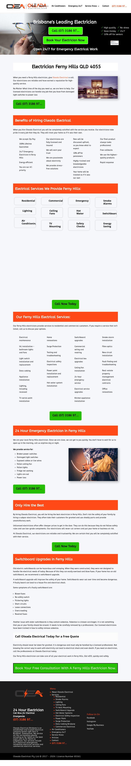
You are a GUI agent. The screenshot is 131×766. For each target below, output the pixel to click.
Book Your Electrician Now (65, 40)
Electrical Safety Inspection (68, 716)
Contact (105, 7)
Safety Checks (80, 225)
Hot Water (80, 212)
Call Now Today (65, 304)
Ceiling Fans (53, 212)
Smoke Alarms (107, 202)
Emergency (82, 200)
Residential (28, 200)
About (33, 7)
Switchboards (110, 213)
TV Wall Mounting (63, 707)
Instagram (91, 721)
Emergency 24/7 (75, 7)
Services (42, 7)
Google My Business (95, 725)
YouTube (90, 729)
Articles (55, 738)
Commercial (56, 200)
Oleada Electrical (60, 77)
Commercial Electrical (65, 727)
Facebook (91, 718)
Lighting (27, 210)
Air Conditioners (58, 7)
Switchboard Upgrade (65, 710)
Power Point (61, 718)
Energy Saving (107, 225)
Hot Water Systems (64, 713)
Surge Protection (63, 721)
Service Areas (91, 7)
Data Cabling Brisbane (65, 724)
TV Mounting (55, 225)
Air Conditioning (29, 222)
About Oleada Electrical (62, 692)
